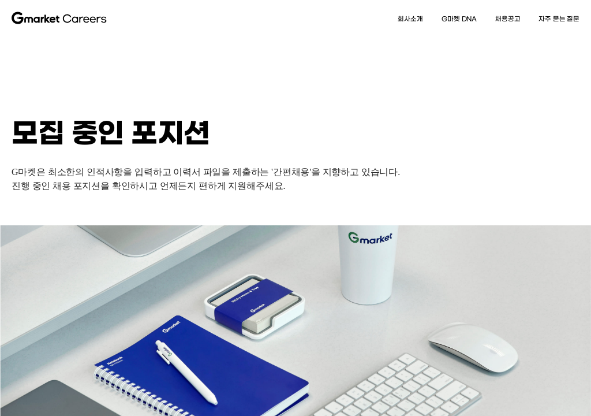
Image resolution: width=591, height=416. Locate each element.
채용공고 (507, 19)
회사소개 (410, 19)
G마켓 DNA (458, 19)
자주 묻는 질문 (558, 19)
